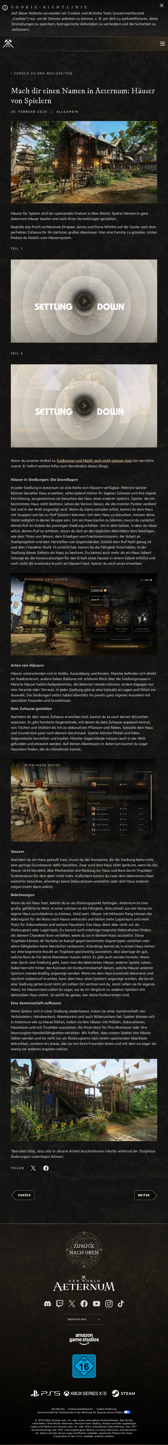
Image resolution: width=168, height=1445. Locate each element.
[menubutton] (162, 43)
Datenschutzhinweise (80, 1408)
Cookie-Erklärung (107, 1408)
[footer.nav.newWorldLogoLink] (84, 1289)
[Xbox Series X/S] (85, 1393)
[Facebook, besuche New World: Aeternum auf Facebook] (84, 1303)
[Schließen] (161, 6)
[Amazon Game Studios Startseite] (84, 1340)
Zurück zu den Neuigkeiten (43, 73)
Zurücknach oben (84, 1249)
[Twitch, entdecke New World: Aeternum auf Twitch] (59, 1303)
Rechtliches (58, 1408)
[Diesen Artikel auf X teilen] (33, 1168)
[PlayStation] (45, 1394)
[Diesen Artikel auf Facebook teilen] (46, 1168)
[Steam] (124, 1394)
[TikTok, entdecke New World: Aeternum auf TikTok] (121, 1303)
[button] (84, 301)
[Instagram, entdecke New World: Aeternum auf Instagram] (109, 1303)
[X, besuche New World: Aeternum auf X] (72, 1303)
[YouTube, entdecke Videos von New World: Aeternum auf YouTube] (96, 1303)
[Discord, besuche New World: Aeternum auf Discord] (47, 1304)
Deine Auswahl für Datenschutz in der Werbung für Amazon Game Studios (84, 1412)
